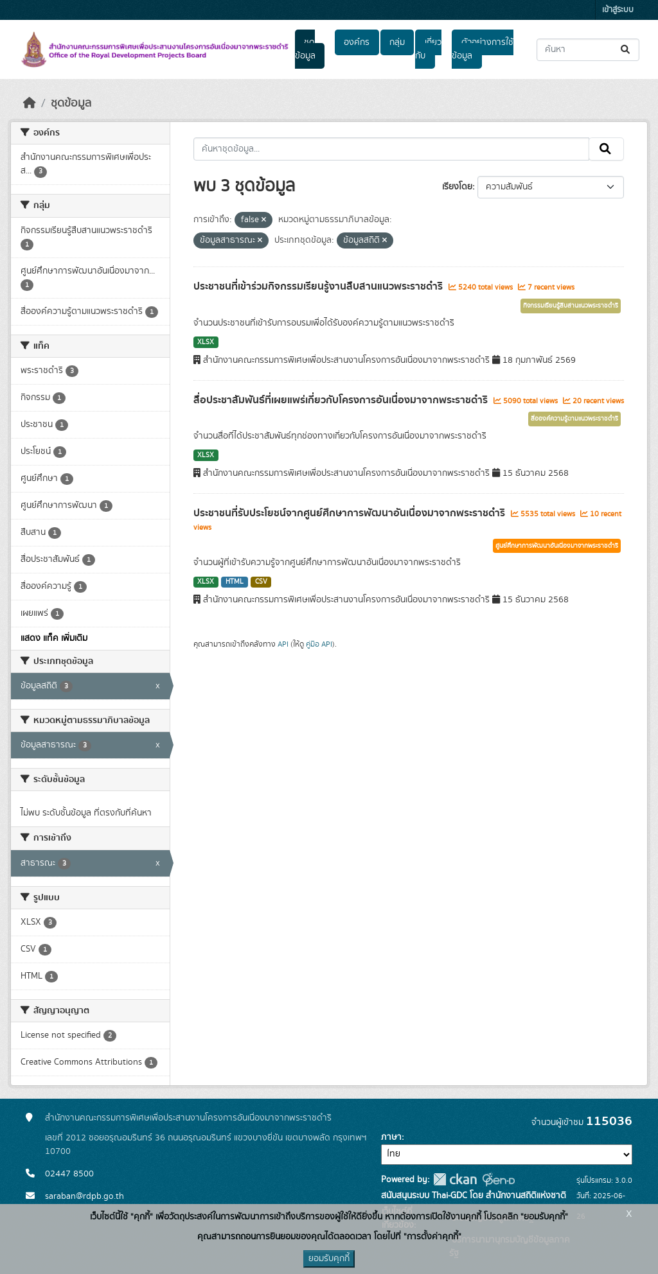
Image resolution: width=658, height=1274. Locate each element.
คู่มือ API (319, 644)
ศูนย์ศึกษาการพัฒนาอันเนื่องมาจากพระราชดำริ (556, 545)
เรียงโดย (457, 186)
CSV (261, 582)
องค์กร (356, 42)
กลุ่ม (397, 42)
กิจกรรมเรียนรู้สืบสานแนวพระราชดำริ (570, 305)
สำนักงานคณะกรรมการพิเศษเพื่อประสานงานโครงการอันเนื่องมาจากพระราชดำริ (188, 1118)
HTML (235, 582)
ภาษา (391, 1137)
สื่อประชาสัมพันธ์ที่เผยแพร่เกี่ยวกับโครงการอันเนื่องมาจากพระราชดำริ (341, 400)
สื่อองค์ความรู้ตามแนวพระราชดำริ (574, 418)
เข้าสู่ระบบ (618, 10)
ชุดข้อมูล (305, 49)
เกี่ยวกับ (428, 49)
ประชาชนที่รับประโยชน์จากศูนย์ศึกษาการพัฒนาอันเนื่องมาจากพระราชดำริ (350, 513)
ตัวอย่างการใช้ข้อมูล (482, 49)
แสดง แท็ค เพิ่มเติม (54, 638)
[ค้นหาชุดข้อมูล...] (588, 50)
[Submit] (626, 50)
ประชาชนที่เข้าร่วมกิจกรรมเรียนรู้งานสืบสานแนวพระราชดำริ (319, 286)
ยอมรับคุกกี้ (329, 1258)
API (283, 644)
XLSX (205, 342)
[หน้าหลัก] (29, 103)
